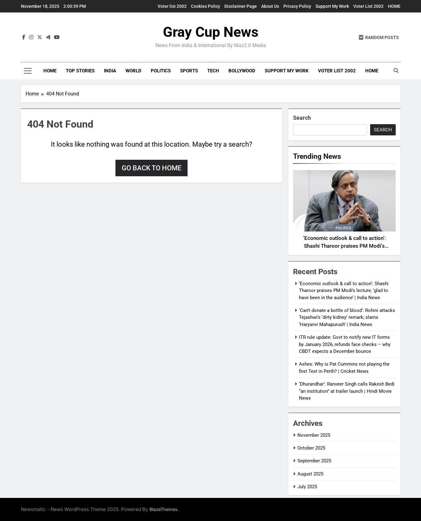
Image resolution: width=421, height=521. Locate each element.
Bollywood (241, 71)
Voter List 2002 (368, 6)
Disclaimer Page (240, 6)
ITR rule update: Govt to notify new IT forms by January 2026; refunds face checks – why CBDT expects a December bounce (344, 344)
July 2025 (307, 486)
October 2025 (311, 448)
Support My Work (332, 6)
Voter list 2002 (172, 6)
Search (302, 117)
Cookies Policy (205, 6)
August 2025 (310, 474)
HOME (394, 6)
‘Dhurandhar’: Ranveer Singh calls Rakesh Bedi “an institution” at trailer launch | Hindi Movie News (346, 391)
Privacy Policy (297, 6)
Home (49, 71)
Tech (213, 71)
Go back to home (151, 168)
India (110, 71)
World (133, 71)
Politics (161, 71)
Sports (189, 71)
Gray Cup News (210, 32)
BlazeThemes (163, 509)
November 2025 (313, 435)
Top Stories (80, 71)
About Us (270, 6)
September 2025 (314, 461)
